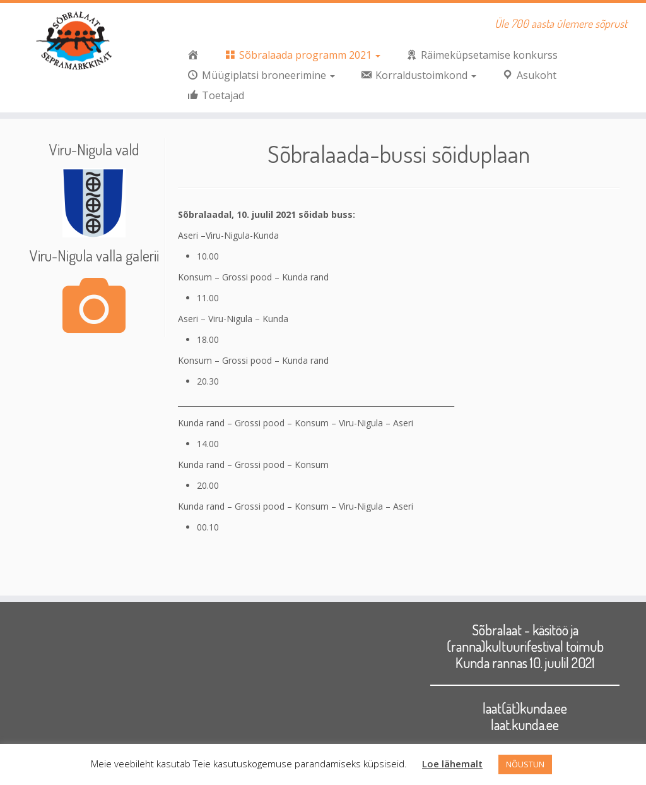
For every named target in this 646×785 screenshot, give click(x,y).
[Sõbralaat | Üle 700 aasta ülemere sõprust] (75, 41)
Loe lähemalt (452, 763)
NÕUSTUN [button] (525, 764)
